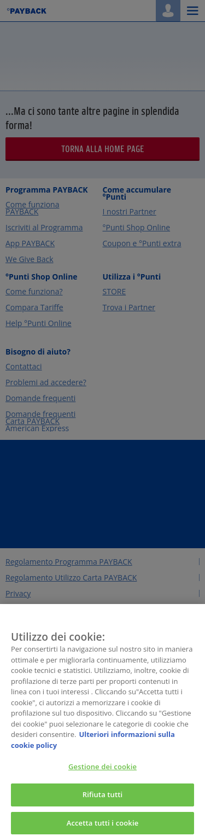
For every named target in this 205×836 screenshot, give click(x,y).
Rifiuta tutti (103, 798)
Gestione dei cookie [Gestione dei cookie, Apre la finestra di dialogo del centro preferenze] (102, 770)
